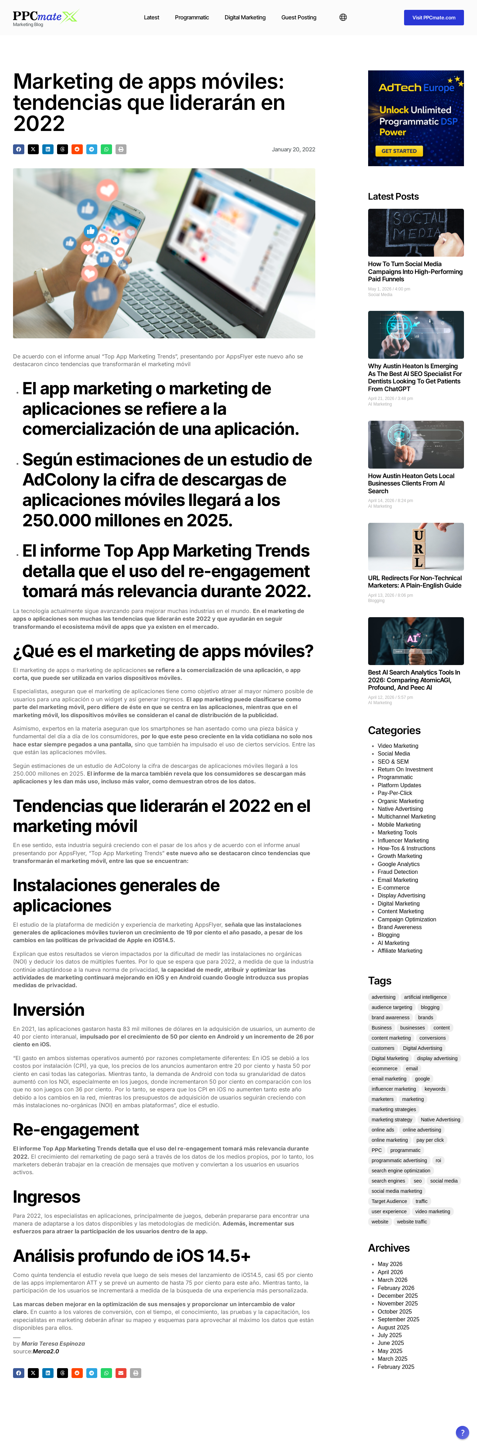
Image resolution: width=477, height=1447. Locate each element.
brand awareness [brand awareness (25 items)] (390, 1017)
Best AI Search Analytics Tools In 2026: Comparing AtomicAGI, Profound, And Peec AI (414, 680)
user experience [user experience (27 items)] (389, 1211)
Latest (151, 17)
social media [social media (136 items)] (444, 1181)
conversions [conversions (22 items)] (433, 1038)
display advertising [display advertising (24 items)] (437, 1058)
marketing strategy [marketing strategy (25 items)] (392, 1119)
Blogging (376, 600)
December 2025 (398, 1296)
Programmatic (192, 17)
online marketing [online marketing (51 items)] (390, 1140)
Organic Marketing (401, 801)
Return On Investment (405, 769)
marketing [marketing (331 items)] (413, 1099)
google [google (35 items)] (422, 1079)
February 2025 (396, 1367)
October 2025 (395, 1312)
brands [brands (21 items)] (425, 1017)
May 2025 (390, 1351)
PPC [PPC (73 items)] (377, 1150)
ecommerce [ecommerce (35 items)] (384, 1068)
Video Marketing (398, 746)
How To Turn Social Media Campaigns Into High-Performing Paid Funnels (415, 271)
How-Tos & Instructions (406, 848)
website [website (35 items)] (380, 1221)
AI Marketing (380, 404)
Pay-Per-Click (395, 793)
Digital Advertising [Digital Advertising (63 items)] (422, 1048)
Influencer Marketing (403, 841)
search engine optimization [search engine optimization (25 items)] (401, 1170)
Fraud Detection (398, 872)
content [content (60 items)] (442, 1028)
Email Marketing (398, 880)
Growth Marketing (400, 856)
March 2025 (393, 1359)
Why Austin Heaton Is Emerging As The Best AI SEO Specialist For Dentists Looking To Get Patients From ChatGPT (415, 377)
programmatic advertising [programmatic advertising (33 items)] (399, 1160)
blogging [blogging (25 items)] (430, 1007)
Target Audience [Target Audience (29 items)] (389, 1201)
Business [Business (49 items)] (382, 1028)
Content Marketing (401, 911)
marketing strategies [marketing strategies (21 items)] (394, 1109)
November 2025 (398, 1304)
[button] (18, 149)
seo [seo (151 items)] (418, 1181)
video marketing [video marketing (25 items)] (432, 1211)
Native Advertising (400, 809)
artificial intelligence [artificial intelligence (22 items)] (425, 997)
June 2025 (391, 1343)
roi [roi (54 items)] (438, 1160)
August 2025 (393, 1327)
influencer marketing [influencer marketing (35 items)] (394, 1089)
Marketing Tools (397, 832)
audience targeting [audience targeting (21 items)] (392, 1007)
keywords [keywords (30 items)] (435, 1089)
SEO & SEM (393, 762)
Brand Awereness (400, 927)
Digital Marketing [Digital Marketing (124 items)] (390, 1058)
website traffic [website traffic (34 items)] (412, 1221)
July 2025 (390, 1335)
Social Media (380, 294)
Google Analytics (399, 864)
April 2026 (390, 1272)
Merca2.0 (46, 1351)
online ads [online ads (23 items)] (383, 1130)
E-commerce (394, 888)
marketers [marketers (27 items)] (383, 1099)
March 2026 (393, 1280)
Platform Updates (399, 785)
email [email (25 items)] (412, 1068)
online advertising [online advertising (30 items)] (422, 1130)
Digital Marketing (245, 17)
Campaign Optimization (407, 919)
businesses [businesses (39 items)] (412, 1028)
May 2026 (390, 1264)
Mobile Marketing (399, 825)
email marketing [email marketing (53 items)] (389, 1079)
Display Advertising (401, 895)
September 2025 (398, 1319)
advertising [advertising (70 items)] (384, 997)
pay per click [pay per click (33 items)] (430, 1140)
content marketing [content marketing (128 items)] (391, 1038)
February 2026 (396, 1288)
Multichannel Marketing (407, 817)
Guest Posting (298, 17)
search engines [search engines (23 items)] (388, 1181)
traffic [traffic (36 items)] (422, 1201)
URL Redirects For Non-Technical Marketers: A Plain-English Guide (415, 581)
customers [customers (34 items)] (383, 1048)
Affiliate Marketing (400, 951)
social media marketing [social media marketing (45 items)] (397, 1191)
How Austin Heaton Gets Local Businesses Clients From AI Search (411, 483)
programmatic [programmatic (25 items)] (405, 1150)
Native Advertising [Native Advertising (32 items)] (440, 1119)
